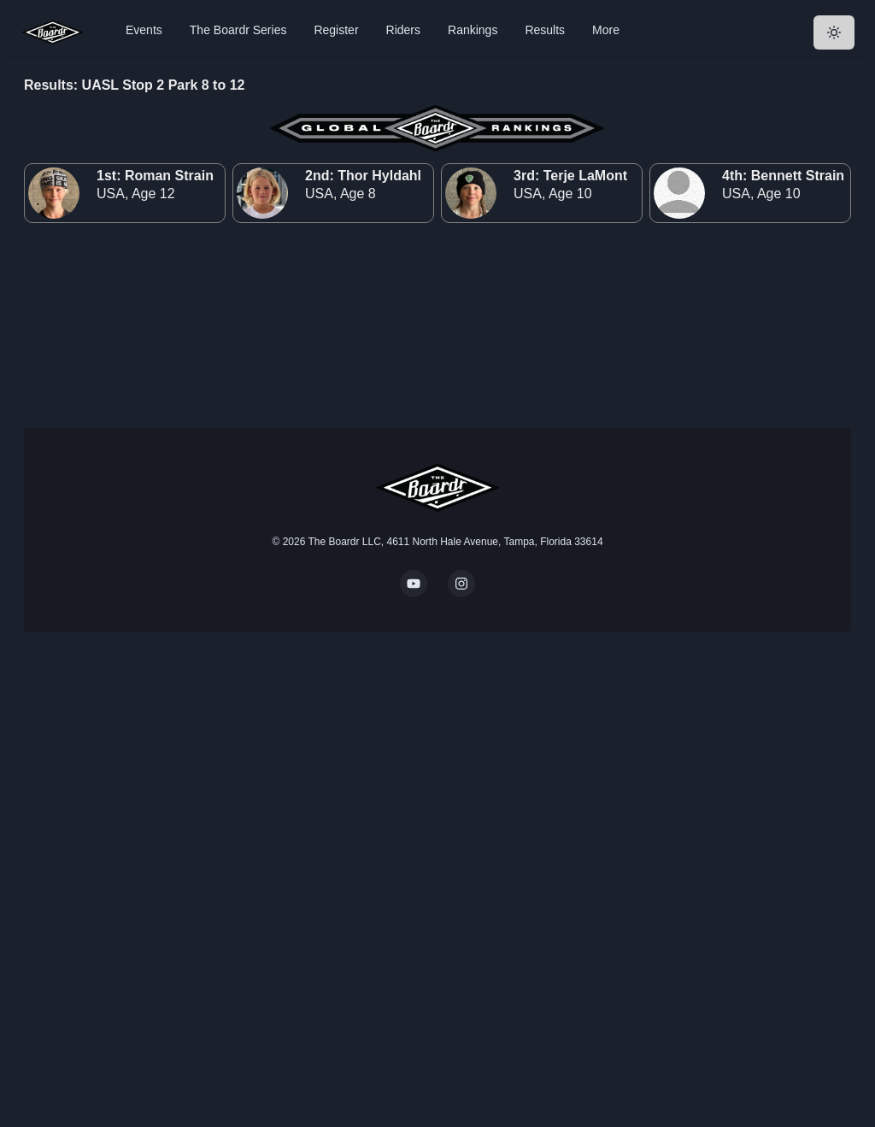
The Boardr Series (238, 30)
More (606, 30)
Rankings (472, 30)
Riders (403, 30)
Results (545, 30)
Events (144, 30)
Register (336, 30)
